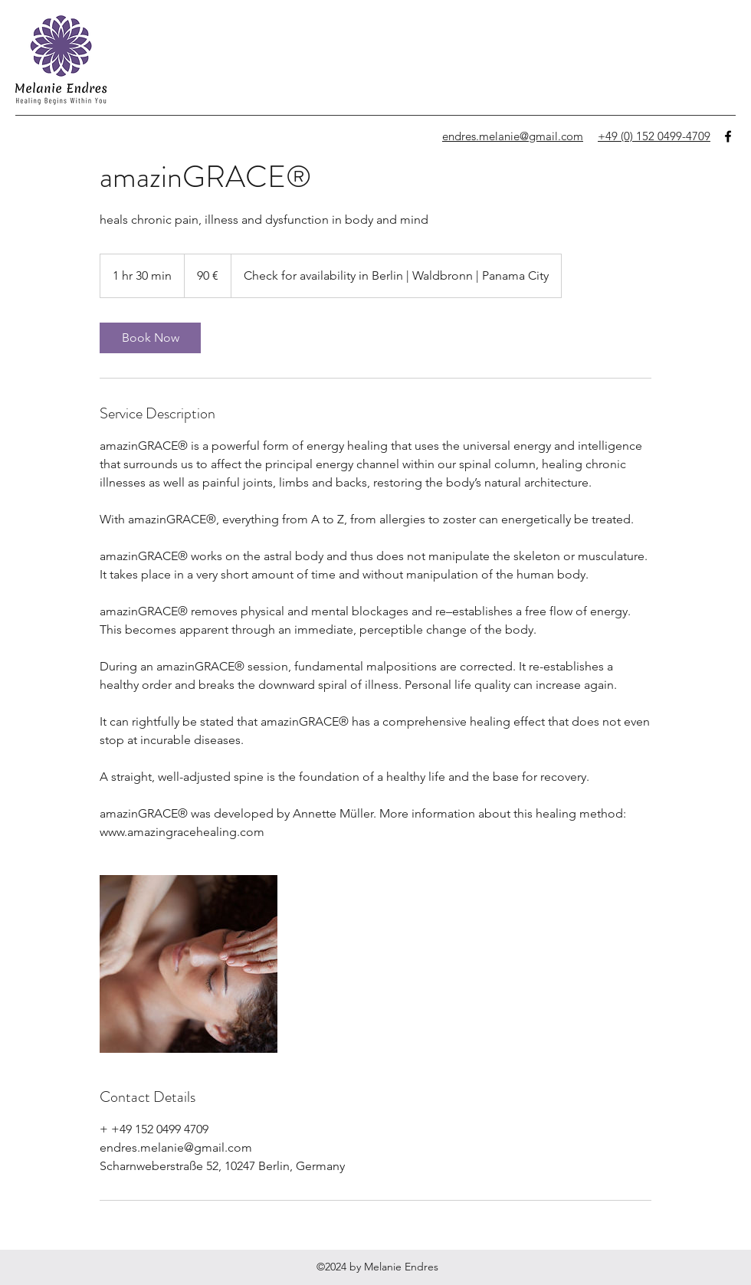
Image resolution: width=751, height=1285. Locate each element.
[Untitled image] (188, 964)
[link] (150, 338)
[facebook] (728, 136)
